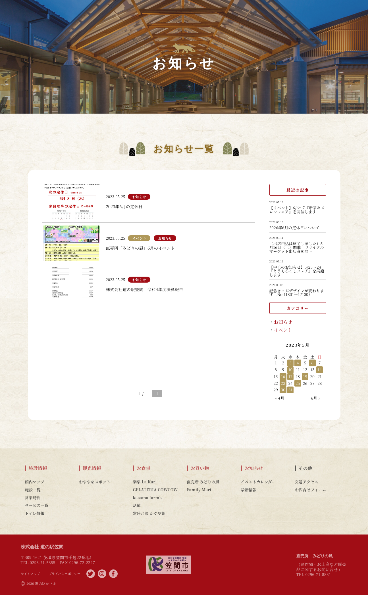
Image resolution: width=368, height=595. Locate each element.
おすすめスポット (95, 482)
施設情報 (38, 468)
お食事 (144, 468)
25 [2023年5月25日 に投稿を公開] (298, 383)
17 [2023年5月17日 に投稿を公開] (290, 376)
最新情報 (249, 489)
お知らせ (283, 322)
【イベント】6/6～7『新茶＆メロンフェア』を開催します (297, 210)
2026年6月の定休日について (294, 228)
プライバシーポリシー (65, 573)
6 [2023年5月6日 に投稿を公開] (312, 363)
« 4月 (279, 398)
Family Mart (199, 489)
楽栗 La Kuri (145, 482)
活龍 (137, 505)
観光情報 (92, 468)
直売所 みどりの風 (203, 482)
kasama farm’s (148, 497)
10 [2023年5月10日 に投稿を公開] (290, 369)
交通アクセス (307, 482)
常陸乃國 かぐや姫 (149, 513)
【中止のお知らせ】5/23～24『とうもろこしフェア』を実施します (296, 271)
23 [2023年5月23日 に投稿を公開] (283, 383)
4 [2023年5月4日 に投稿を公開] (298, 363)
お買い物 (200, 468)
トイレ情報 (35, 513)
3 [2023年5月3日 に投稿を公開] (290, 363)
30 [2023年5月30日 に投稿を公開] (283, 390)
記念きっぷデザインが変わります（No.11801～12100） (296, 293)
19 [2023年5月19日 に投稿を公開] (305, 376)
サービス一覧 (37, 505)
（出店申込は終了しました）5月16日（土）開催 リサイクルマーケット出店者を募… (296, 247)
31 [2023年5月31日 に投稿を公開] (290, 390)
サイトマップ (30, 573)
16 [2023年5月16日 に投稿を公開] (283, 376)
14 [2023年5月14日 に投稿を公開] (320, 369)
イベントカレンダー (258, 482)
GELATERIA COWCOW (155, 489)
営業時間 (33, 497)
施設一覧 (33, 489)
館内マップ (35, 482)
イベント (283, 330)
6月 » (315, 398)
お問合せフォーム (310, 489)
